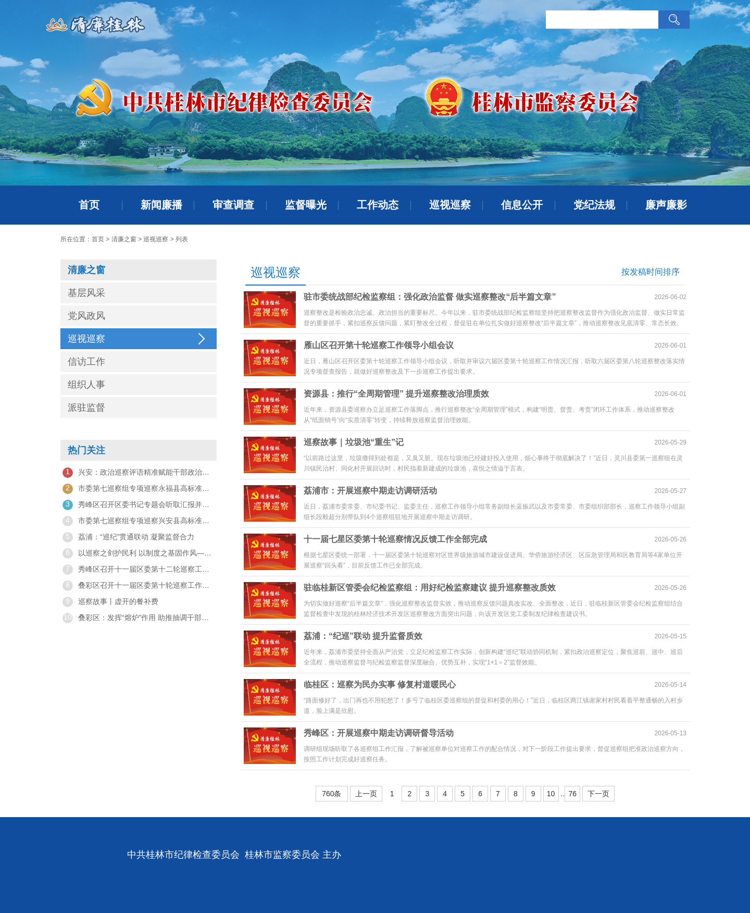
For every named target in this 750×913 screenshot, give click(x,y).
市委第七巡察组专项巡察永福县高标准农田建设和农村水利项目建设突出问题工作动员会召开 (139, 489)
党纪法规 (594, 205)
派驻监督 (86, 407)
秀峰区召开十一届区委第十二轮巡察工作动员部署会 (139, 569)
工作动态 (377, 205)
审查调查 (233, 205)
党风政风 (86, 316)
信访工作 (86, 361)
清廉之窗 (123, 239)
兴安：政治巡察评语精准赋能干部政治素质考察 (139, 472)
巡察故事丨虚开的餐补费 (110, 602)
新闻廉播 (161, 205)
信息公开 (522, 205)
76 (572, 793)
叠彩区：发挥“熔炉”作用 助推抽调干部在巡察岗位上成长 (139, 618)
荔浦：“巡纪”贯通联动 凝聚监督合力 (128, 537)
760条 (331, 793)
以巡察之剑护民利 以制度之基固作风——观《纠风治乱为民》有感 (139, 553)
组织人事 (86, 384)
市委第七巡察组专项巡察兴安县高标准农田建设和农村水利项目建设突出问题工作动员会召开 (139, 521)
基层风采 (86, 293)
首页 (89, 205)
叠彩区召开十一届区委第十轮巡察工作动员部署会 (139, 586)
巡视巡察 (450, 205)
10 (551, 793)
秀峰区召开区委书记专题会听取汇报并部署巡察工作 (139, 505)
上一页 (366, 793)
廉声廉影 (666, 205)
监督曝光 (306, 205)
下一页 (598, 793)
